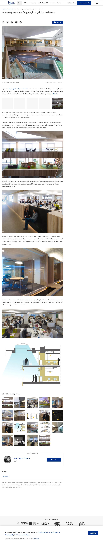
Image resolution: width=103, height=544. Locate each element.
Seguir (53, 460)
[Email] (16, 22)
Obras (26, 3)
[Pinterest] (20, 22)
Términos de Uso (44, 532)
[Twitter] (7, 22)
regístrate (36, 538)
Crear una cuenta (84, 3)
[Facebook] (3, 22)
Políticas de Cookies (21, 535)
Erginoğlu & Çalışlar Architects (18, 89)
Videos (59, 3)
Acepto (93, 533)
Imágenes (33, 3)
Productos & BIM (43, 3)
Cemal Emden (54, 94)
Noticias (52, 3)
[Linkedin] (11, 22)
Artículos (5, 476)
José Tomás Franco (21, 458)
